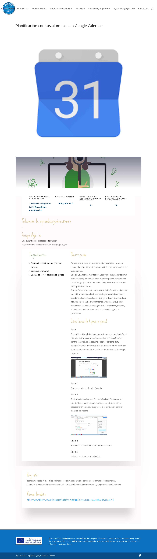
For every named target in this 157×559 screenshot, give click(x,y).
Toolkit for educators (60, 9)
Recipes (79, 9)
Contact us (143, 9)
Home (3, 9)
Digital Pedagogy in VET (124, 9)
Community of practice (99, 9)
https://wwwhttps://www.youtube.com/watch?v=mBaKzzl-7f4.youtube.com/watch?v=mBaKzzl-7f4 (70, 499)
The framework (39, 9)
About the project (17, 9)
